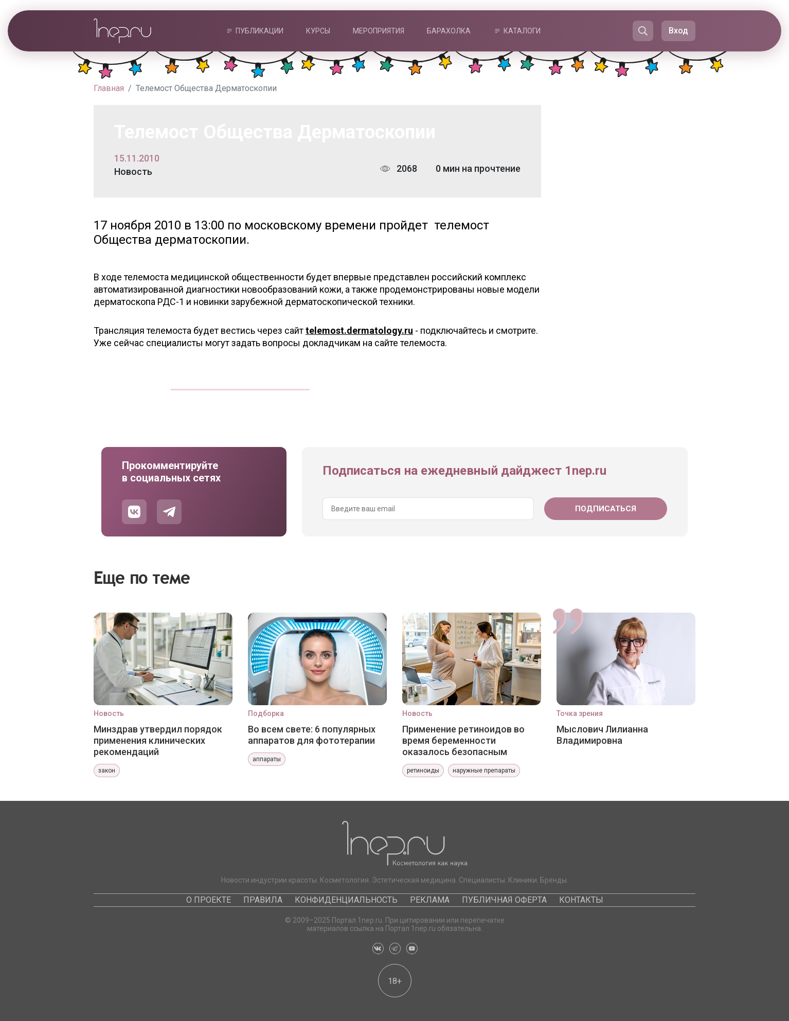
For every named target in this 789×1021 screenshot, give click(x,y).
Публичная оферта (504, 900)
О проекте (208, 900)
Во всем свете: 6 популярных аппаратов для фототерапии (311, 735)
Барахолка (449, 31)
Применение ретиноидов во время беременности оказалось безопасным (463, 740)
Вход (678, 30)
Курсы (318, 31)
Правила (262, 900)
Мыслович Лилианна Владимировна (602, 735)
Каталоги (522, 31)
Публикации (259, 31)
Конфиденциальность (346, 900)
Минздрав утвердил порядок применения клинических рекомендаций (158, 740)
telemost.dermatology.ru (359, 330)
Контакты (581, 900)
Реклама (430, 900)
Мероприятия (378, 31)
